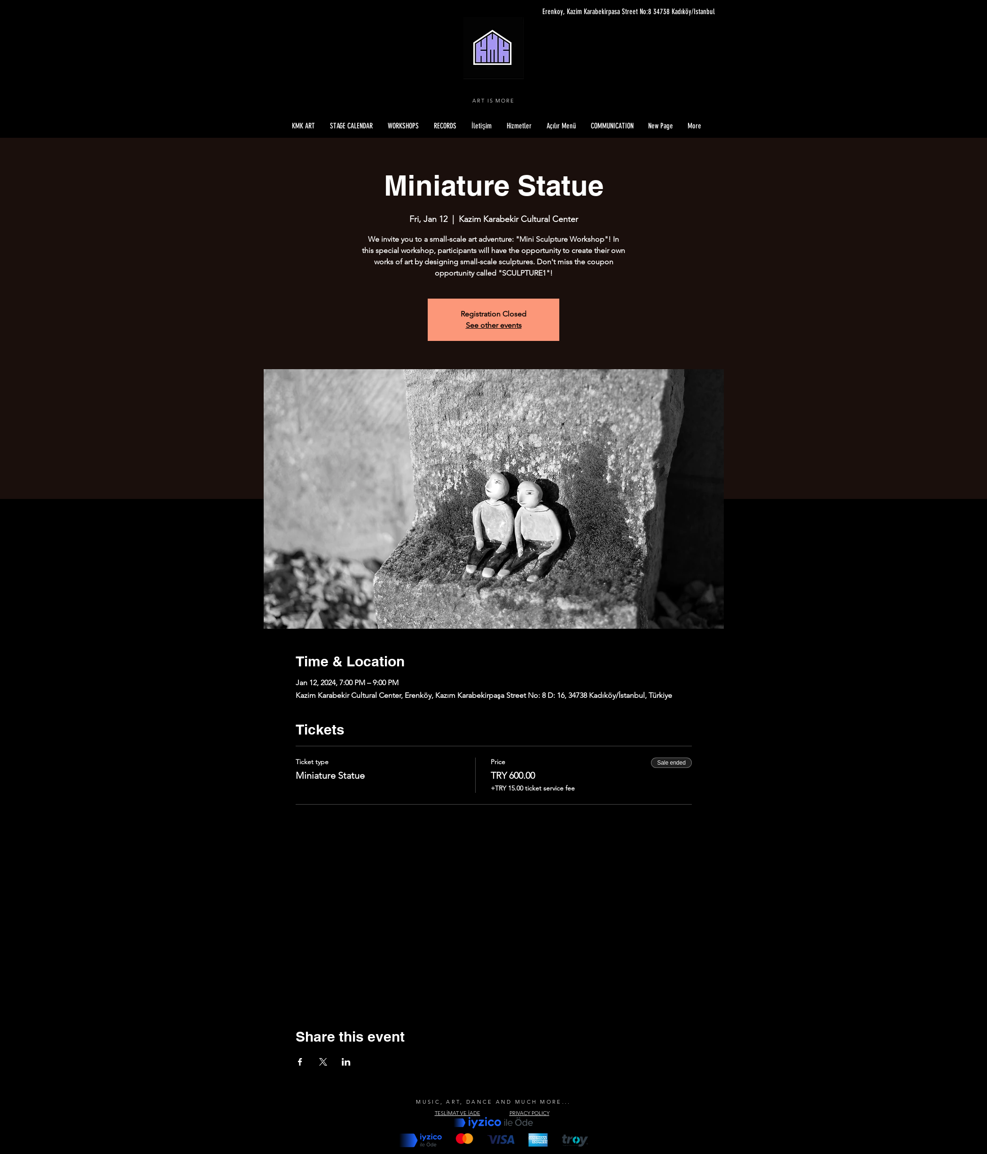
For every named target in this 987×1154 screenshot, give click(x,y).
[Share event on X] (323, 1062)
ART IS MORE (493, 100)
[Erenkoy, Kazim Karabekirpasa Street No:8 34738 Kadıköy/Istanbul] (626, 11)
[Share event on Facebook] (300, 1062)
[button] (561, 126)
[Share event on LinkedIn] (346, 1062)
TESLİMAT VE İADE (457, 1113)
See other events (494, 325)
